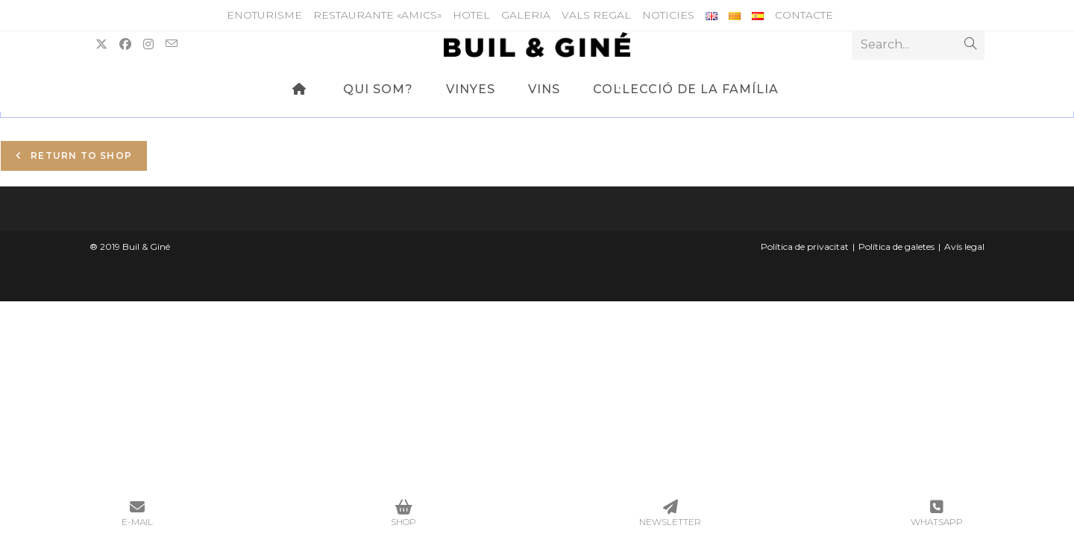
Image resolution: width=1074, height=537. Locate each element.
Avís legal (964, 246)
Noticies (668, 15)
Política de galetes (896, 246)
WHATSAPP (937, 513)
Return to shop (80, 155)
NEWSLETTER (670, 513)
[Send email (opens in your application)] (171, 44)
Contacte (804, 15)
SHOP (404, 513)
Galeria (525, 15)
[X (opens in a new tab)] (101, 44)
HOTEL (471, 15)
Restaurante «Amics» (377, 15)
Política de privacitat (805, 246)
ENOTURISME (264, 15)
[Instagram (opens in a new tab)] (148, 44)
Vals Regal (596, 15)
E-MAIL (137, 513)
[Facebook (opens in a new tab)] (125, 44)
